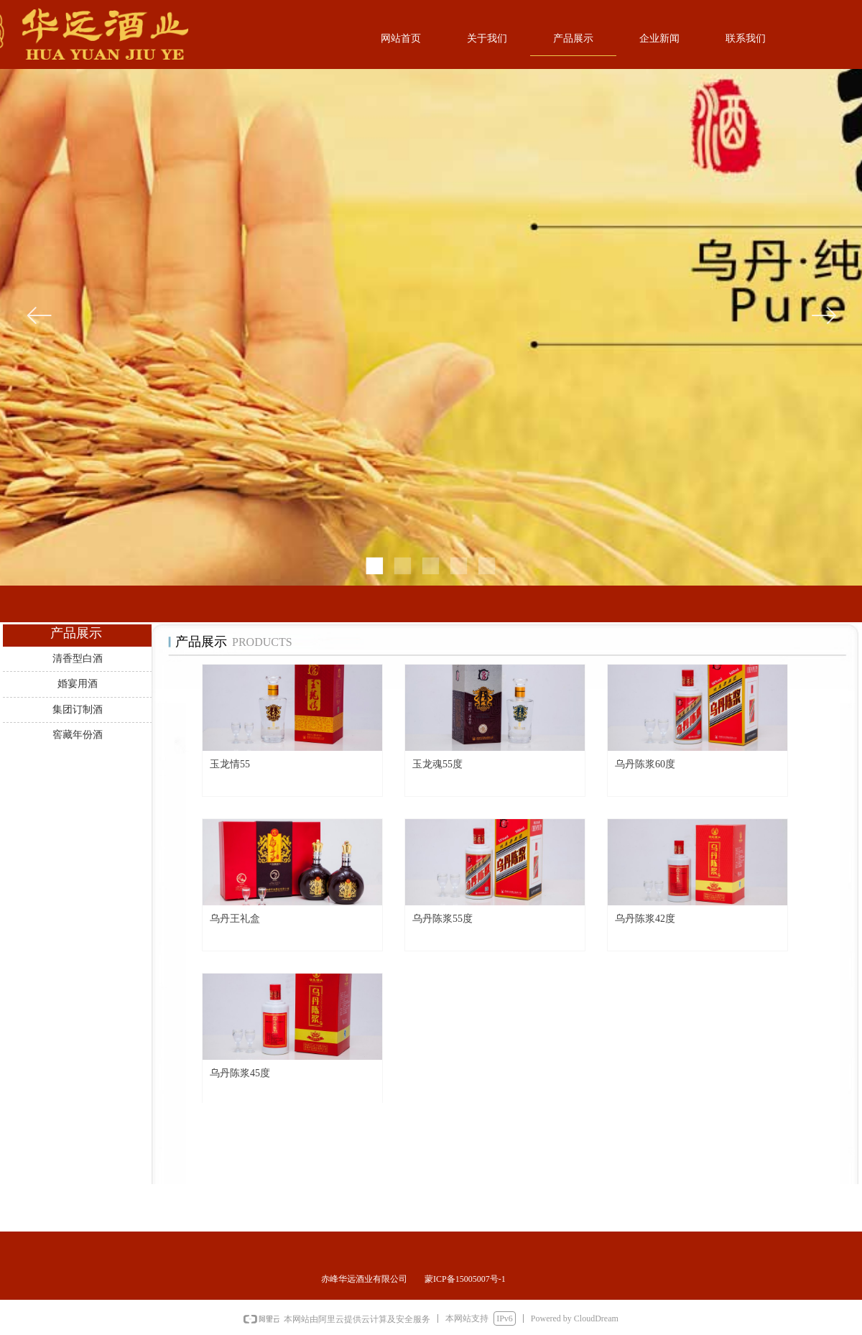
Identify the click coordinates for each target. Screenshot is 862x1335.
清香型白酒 (77, 658)
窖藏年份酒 (77, 734)
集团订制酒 (77, 709)
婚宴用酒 (77, 683)
